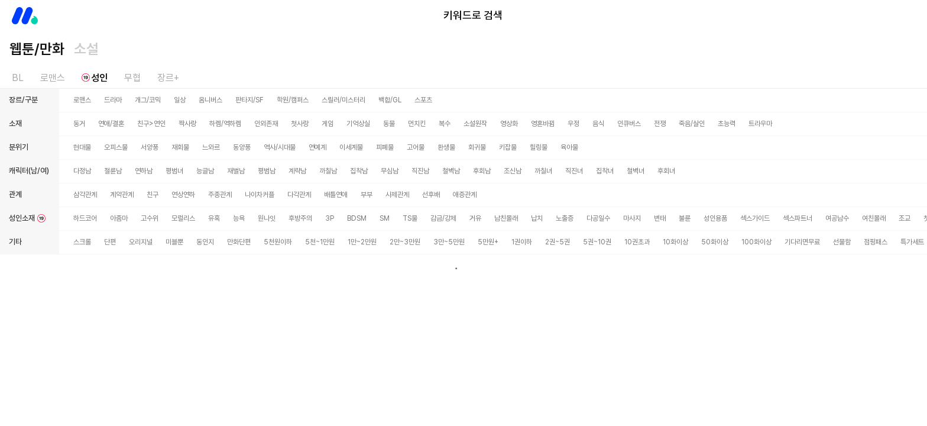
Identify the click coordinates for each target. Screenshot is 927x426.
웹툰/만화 (36, 48)
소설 (86, 48)
